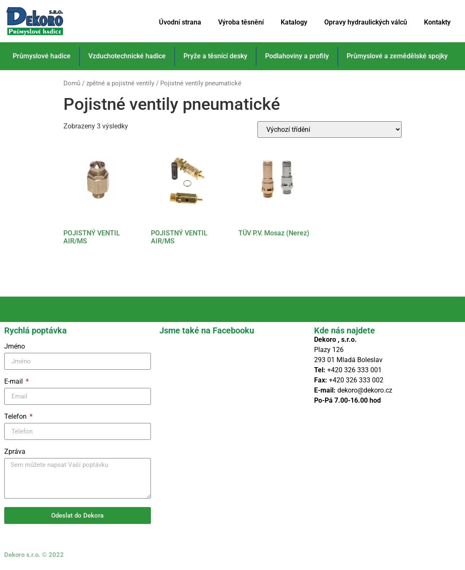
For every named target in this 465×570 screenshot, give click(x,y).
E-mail (14, 381)
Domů (71, 83)
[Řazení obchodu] (329, 129)
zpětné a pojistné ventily (120, 83)
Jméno (14, 346)
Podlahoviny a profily (297, 56)
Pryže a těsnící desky (215, 56)
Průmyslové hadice (42, 56)
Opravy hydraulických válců (365, 22)
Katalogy (294, 22)
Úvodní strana (180, 22)
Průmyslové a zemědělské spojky (397, 56)
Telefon (16, 416)
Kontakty (437, 22)
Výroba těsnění (241, 22)
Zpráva (14, 451)
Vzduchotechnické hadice (127, 56)
